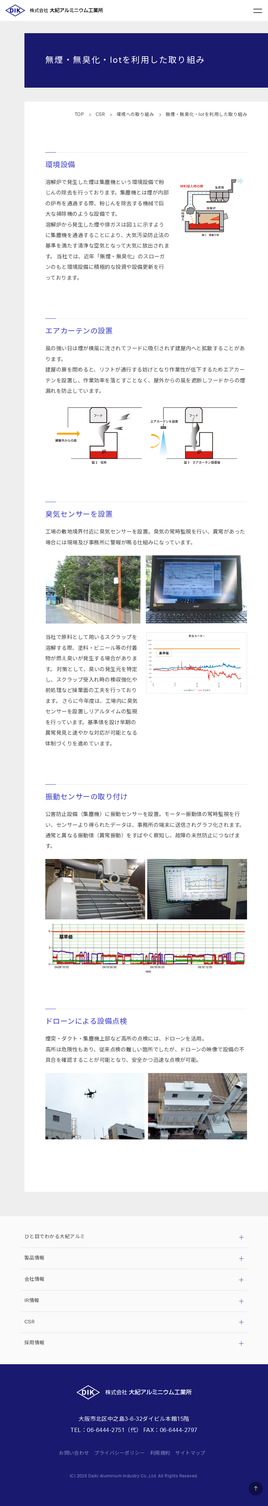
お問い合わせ (74, 1453)
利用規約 (160, 1453)
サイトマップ (190, 1453)
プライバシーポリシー (119, 1453)
